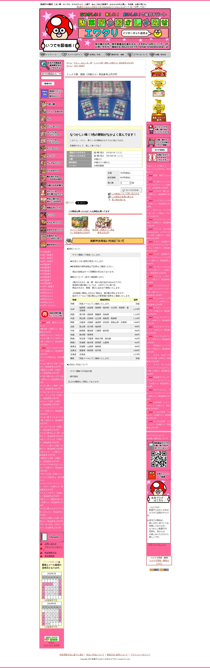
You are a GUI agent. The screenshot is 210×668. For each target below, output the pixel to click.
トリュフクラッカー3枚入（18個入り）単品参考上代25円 (158, 222)
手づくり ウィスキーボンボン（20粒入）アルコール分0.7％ (158, 213)
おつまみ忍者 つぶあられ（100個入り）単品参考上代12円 (158, 415)
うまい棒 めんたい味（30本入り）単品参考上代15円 (51, 434)
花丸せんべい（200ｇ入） (52, 335)
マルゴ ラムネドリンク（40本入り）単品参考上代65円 (158, 339)
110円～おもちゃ (48, 305)
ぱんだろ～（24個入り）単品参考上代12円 (51, 453)
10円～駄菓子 (47, 255)
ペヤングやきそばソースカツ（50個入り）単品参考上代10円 (51, 467)
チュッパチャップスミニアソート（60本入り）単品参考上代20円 (158, 301)
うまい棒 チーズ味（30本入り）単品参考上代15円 (51, 365)
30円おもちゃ (47, 293)
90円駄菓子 (46, 280)
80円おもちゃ (47, 299)
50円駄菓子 (46, 267)
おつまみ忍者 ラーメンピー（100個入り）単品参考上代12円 (158, 424)
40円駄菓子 (46, 264)
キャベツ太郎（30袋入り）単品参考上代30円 (50, 403)
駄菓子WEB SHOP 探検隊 (52, 642)
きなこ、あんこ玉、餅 (83, 63)
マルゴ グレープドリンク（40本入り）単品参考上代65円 (158, 330)
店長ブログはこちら (157, 544)
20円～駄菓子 (47, 258)
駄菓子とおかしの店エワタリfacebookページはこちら (101, 7)
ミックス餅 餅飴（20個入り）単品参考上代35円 (114, 63)
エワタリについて (156, 435)
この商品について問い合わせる (125, 194)
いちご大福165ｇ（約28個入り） (51, 478)
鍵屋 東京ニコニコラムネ (51, 324)
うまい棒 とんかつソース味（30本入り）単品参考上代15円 (51, 511)
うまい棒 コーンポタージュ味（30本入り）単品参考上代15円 (51, 341)
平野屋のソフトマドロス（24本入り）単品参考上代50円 (158, 349)
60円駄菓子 (46, 271)
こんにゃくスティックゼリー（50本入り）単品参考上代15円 (51, 410)
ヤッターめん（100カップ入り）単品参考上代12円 (51, 526)
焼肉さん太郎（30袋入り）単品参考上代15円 (50, 459)
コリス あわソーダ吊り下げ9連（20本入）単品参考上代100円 (158, 358)
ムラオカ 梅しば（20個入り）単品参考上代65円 (158, 194)
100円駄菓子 (46, 283)
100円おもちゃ (47, 302)
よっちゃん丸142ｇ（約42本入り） (158, 170)
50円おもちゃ (47, 296)
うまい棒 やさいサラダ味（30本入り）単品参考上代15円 (51, 379)
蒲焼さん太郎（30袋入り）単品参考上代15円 (50, 371)
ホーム (69, 63)
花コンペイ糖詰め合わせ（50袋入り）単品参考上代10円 (51, 502)
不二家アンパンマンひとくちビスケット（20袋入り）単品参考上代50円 (158, 184)
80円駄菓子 (46, 277)
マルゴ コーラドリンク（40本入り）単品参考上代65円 (158, 320)
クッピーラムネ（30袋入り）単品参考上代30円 (51, 428)
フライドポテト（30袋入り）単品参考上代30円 (51, 494)
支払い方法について (95, 655)
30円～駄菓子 (47, 261)
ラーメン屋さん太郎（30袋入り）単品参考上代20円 (51, 447)
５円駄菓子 (46, 252)
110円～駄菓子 (47, 286)
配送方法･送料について (117, 655)
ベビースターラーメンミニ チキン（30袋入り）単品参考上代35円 (51, 486)
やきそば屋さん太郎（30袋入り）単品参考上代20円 (51, 519)
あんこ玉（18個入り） (158, 166)
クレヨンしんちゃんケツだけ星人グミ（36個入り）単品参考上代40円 (158, 270)
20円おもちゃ (47, 289)
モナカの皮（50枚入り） (52, 474)
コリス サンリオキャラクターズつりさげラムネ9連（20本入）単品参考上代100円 (158, 369)
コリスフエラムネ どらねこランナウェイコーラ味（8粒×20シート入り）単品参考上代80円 (158, 290)
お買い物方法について (158, 438)
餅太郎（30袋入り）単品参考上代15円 (51, 330)
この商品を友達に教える (122, 197)
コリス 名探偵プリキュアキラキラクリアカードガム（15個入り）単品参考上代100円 (158, 246)
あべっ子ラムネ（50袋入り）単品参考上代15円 (51, 440)
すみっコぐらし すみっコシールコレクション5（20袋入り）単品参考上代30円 (158, 394)
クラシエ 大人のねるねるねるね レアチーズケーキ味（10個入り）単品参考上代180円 (158, 234)
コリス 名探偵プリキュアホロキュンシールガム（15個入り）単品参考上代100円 (158, 259)
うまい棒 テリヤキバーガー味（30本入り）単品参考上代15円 (51, 420)
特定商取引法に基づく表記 (71, 655)
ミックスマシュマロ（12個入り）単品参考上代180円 (158, 203)
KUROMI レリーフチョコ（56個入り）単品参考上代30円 (158, 405)
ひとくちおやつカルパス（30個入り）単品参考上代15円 (51, 351)
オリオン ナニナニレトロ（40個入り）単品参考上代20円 (158, 311)
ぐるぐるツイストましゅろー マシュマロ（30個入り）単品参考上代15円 (51, 395)
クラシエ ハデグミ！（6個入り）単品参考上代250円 (158, 279)
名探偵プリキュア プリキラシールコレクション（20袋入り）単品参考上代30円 (158, 382)
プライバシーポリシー (140, 655)
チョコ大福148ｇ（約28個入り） (51, 358)
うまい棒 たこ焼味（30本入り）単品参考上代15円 (51, 387)
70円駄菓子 (46, 274)
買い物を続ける (119, 200)
